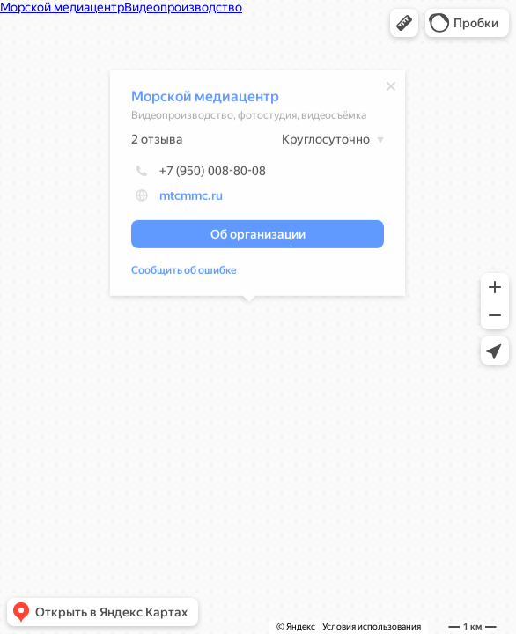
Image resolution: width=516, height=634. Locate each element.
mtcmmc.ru (182, 198)
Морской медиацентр (196, 99)
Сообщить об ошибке (175, 273)
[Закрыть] (382, 89)
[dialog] (248, 186)
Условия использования (371, 626)
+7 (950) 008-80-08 (189, 173)
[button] (404, 23)
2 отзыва (147, 142)
